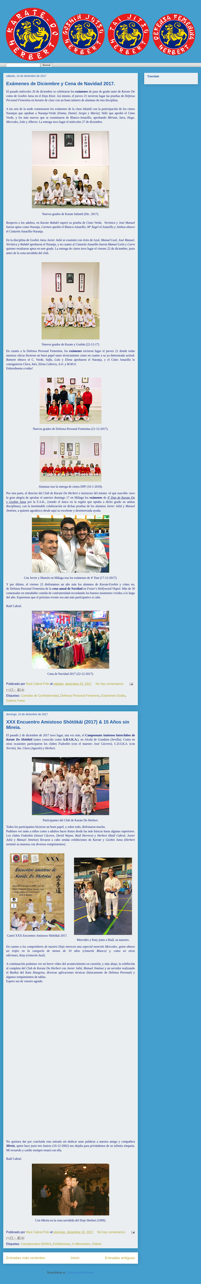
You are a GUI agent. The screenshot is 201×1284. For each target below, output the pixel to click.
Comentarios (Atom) (80, 1272)
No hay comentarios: (110, 683)
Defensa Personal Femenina (80, 695)
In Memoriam (81, 1244)
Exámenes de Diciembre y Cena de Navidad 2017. (60, 83)
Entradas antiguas (120, 1258)
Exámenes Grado (113, 695)
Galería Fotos (15, 700)
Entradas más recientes (25, 1258)
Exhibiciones (61, 1244)
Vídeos (96, 1244)
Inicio (75, 1258)
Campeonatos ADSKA (36, 1244)
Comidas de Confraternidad (40, 695)
